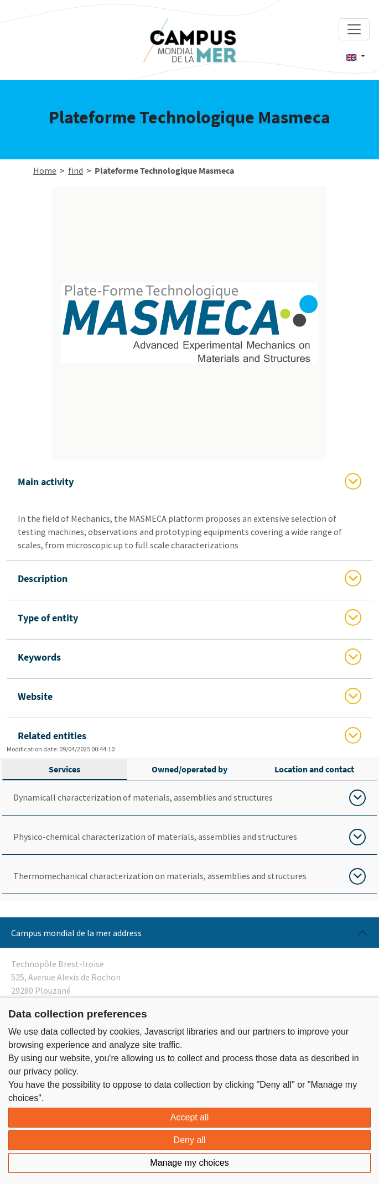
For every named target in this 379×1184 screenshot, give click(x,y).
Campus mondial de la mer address (76, 932)
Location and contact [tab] (314, 769)
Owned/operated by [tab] (189, 769)
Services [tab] (64, 769)
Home (44, 170)
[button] (355, 56)
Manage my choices (189, 1162)
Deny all (190, 1140)
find (75, 170)
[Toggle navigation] (354, 29)
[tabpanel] (189, 837)
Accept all (189, 1117)
